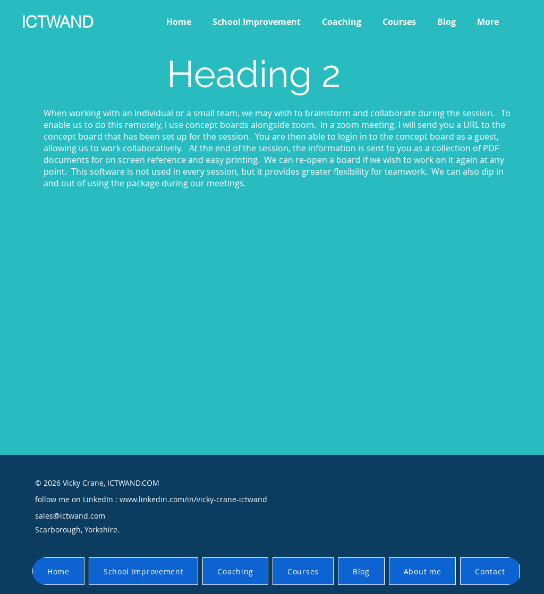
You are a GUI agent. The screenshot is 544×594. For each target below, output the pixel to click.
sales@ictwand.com (70, 516)
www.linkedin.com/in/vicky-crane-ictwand (193, 499)
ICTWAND (57, 22)
